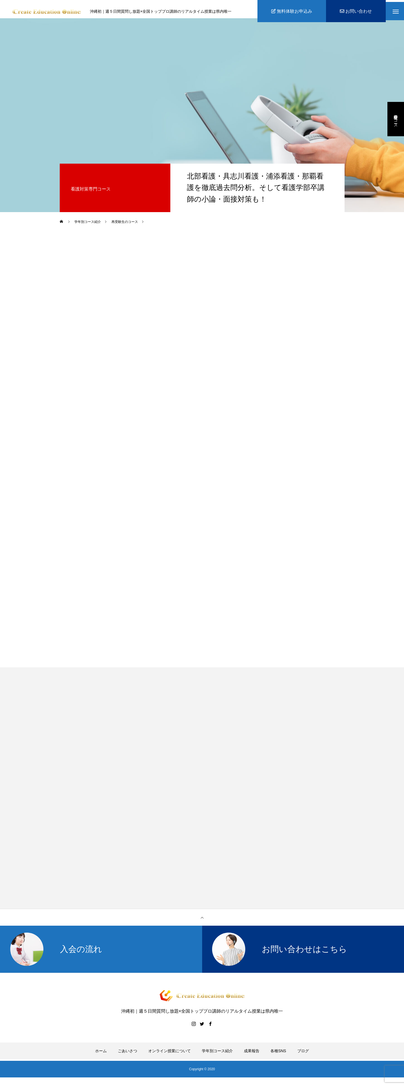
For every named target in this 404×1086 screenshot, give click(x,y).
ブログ (303, 1054)
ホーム (101, 1054)
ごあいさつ (127, 1054)
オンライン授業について (169, 1054)
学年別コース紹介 (217, 1054)
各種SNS (278, 1054)
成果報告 (251, 1054)
